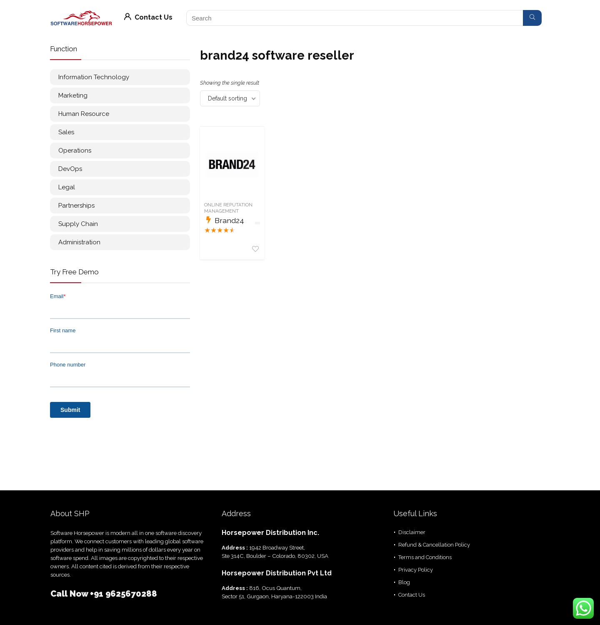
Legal (66, 187)
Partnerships (76, 205)
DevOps (70, 169)
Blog (404, 582)
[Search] (532, 18)
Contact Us (148, 17)
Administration (79, 242)
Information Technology (93, 77)
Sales (66, 132)
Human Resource (83, 114)
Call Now (70, 594)
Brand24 (229, 220)
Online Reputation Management (228, 208)
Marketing (73, 95)
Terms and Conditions (425, 557)
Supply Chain (78, 224)
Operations (74, 150)
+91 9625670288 (123, 594)
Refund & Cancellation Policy (434, 545)
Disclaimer (411, 532)
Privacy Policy (415, 570)
